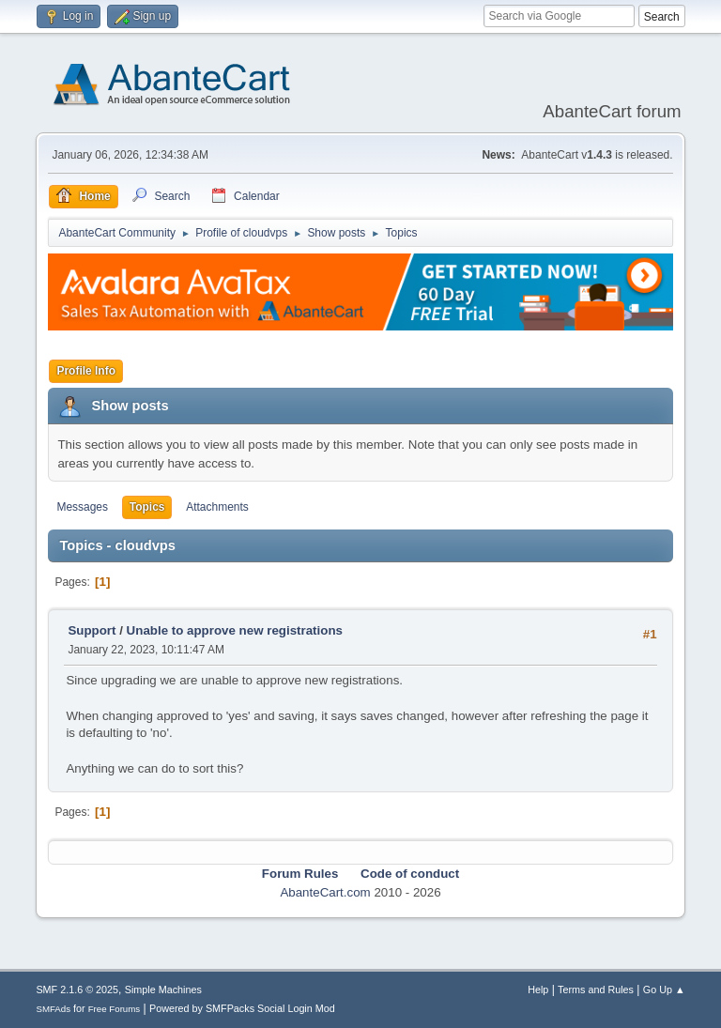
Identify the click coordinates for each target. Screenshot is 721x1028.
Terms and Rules (596, 989)
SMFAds (53, 1009)
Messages (82, 507)
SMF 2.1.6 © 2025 (77, 989)
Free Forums (114, 1009)
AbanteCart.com (325, 892)
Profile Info (85, 370)
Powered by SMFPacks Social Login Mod (242, 1008)
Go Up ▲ (664, 989)
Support (91, 630)
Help (538, 989)
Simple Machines (163, 989)
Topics (147, 507)
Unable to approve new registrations (235, 630)
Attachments (217, 507)
